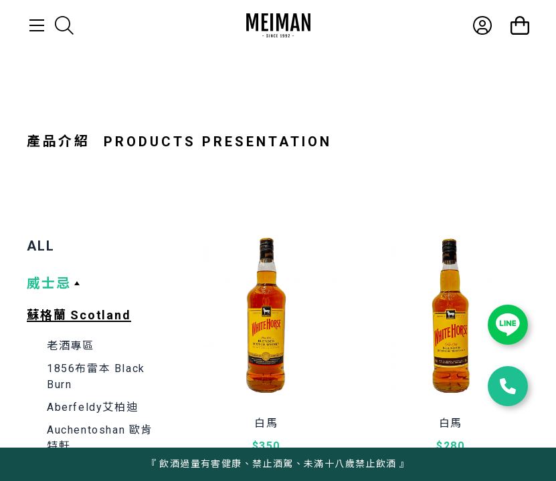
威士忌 (49, 283)
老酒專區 (70, 345)
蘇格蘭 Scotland (79, 315)
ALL (41, 246)
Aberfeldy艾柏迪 (92, 407)
